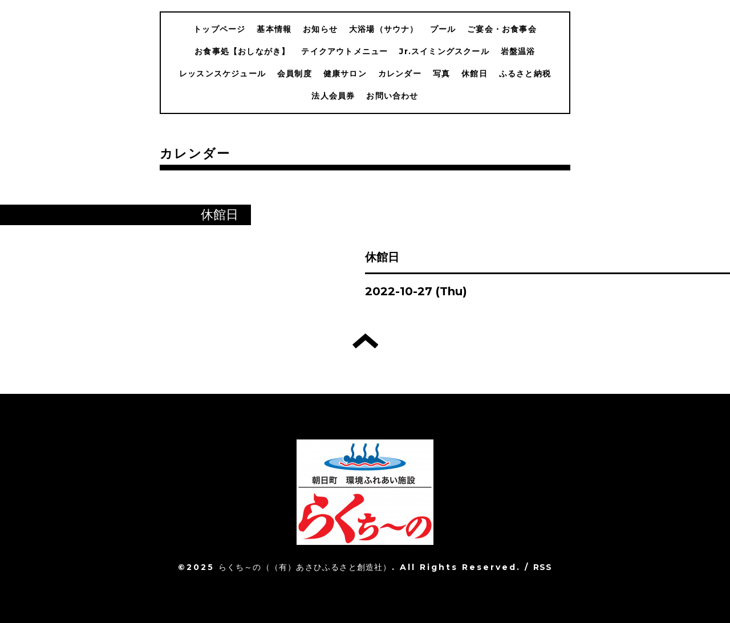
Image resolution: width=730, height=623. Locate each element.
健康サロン (345, 73)
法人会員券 (333, 96)
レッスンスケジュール (222, 73)
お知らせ (320, 29)
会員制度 (294, 73)
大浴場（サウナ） (384, 29)
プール (443, 29)
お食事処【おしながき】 (242, 51)
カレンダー (399, 73)
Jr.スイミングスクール (444, 51)
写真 (441, 73)
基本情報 (274, 29)
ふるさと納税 (525, 73)
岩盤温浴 (518, 51)
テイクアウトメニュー (344, 51)
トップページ (219, 29)
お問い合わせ (392, 96)
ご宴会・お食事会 (502, 29)
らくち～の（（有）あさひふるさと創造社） (305, 567)
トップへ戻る (365, 340)
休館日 (474, 73)
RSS (543, 567)
